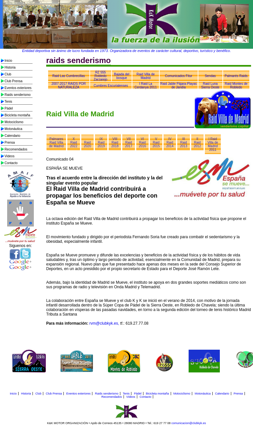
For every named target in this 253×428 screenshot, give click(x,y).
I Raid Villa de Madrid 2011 (212, 144)
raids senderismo (78, 60)
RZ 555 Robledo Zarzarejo (100, 76)
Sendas (210, 76)
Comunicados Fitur (178, 76)
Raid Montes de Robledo (236, 85)
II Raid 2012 (197, 142)
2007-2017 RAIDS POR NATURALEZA (68, 85)
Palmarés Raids (236, 76)
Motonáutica (13, 129)
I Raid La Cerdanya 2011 (146, 85)
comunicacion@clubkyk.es (188, 423)
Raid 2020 (87, 144)
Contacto (11, 163)
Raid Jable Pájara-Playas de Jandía (178, 85)
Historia (10, 67)
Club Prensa (13, 81)
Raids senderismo (18, 95)
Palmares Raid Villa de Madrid (56, 142)
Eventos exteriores (18, 88)
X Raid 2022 (73, 142)
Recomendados (16, 149)
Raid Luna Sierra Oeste (210, 85)
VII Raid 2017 (128, 142)
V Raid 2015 (156, 142)
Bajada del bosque (121, 76)
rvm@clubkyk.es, (104, 323)
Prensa (10, 142)
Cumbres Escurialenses (111, 85)
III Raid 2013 (183, 142)
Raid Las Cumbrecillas (68, 76)
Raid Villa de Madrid (146, 76)
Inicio (8, 60)
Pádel (9, 108)
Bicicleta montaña (17, 115)
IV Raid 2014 (169, 142)
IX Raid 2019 (101, 142)
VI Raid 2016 (142, 142)
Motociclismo (14, 122)
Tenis (8, 101)
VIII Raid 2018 (114, 142)
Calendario (12, 135)
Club (8, 74)
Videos (9, 156)
